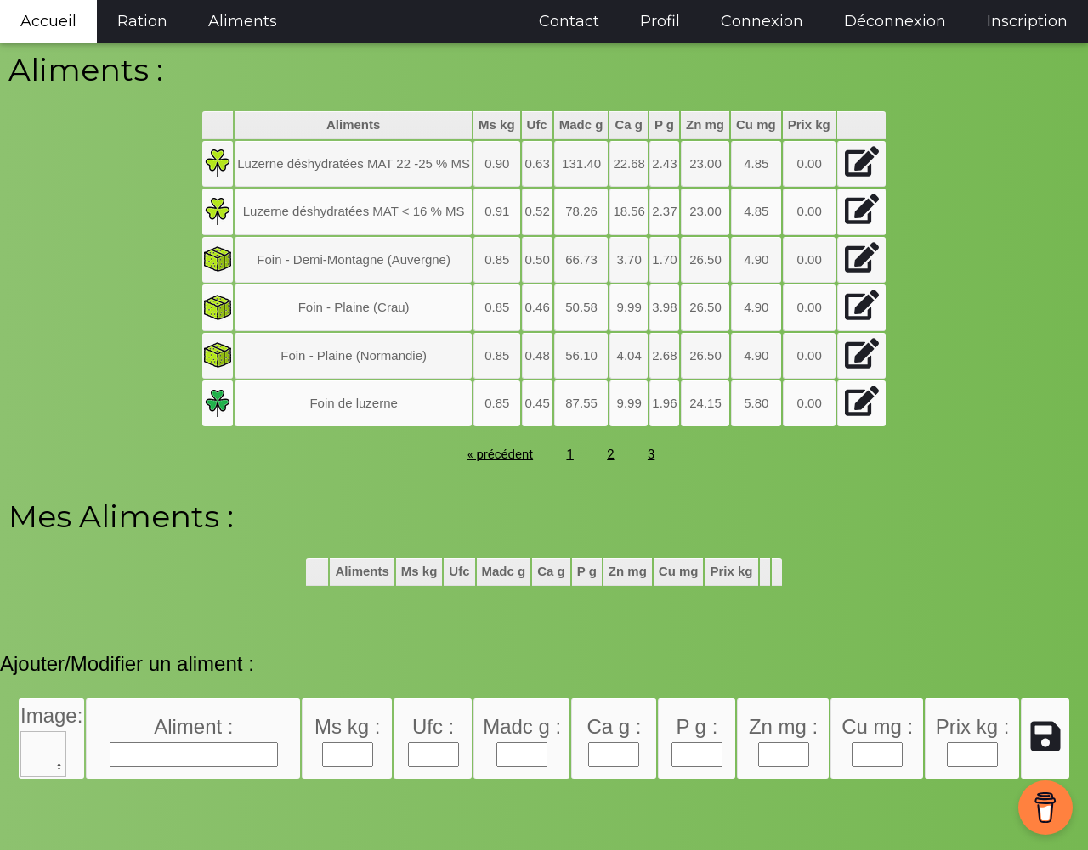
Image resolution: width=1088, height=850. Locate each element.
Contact (569, 21)
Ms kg (497, 124)
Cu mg (756, 124)
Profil (660, 21)
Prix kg (809, 124)
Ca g (629, 124)
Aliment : (193, 726)
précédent (501, 454)
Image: (51, 715)
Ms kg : (347, 726)
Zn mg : (783, 726)
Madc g (581, 124)
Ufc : (433, 726)
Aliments (242, 21)
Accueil (48, 21)
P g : (696, 726)
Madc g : (522, 726)
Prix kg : (973, 726)
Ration (142, 21)
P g (664, 124)
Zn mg (705, 124)
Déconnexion (895, 21)
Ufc (537, 124)
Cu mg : (877, 726)
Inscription (1027, 21)
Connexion (762, 21)
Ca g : (613, 726)
